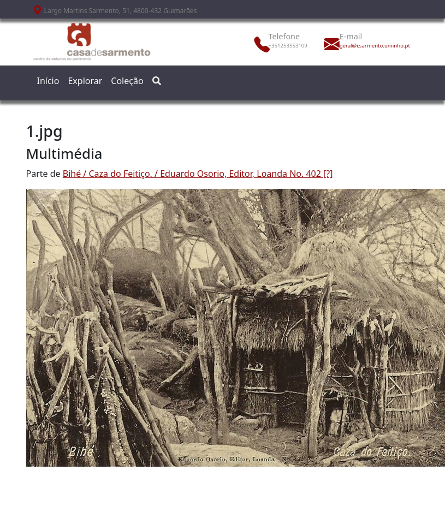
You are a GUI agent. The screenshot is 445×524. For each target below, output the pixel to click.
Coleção (127, 81)
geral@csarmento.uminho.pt (364, 45)
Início (48, 81)
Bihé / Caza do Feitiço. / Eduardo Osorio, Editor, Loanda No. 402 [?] (198, 174)
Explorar (85, 81)
